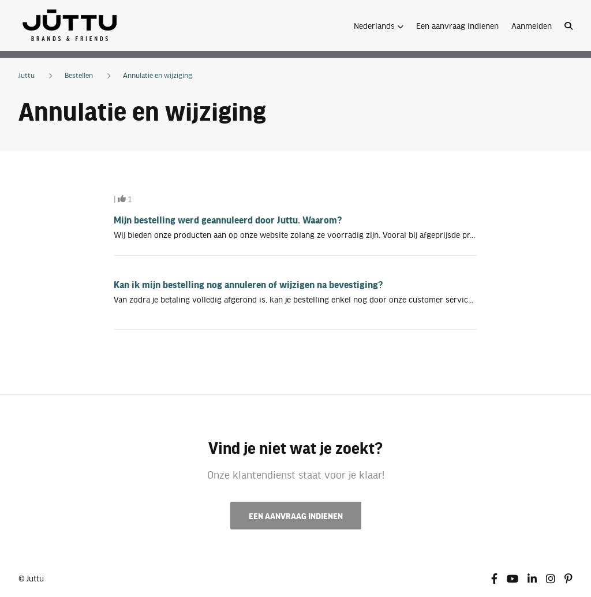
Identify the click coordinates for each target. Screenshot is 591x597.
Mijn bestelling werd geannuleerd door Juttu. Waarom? (228, 219)
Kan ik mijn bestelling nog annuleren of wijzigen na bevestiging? (248, 284)
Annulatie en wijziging (157, 75)
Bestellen (79, 75)
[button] (378, 25)
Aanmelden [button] (531, 25)
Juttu (26, 75)
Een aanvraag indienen (457, 25)
